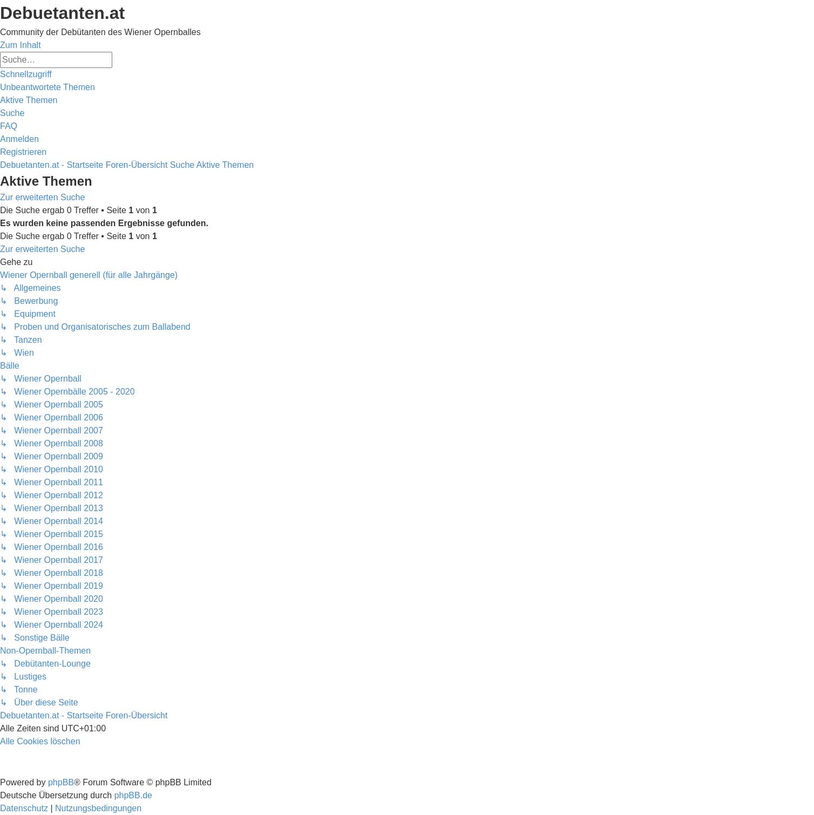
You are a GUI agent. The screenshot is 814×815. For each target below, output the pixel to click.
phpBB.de (133, 795)
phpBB (61, 782)
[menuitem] (47, 87)
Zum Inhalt (20, 45)
